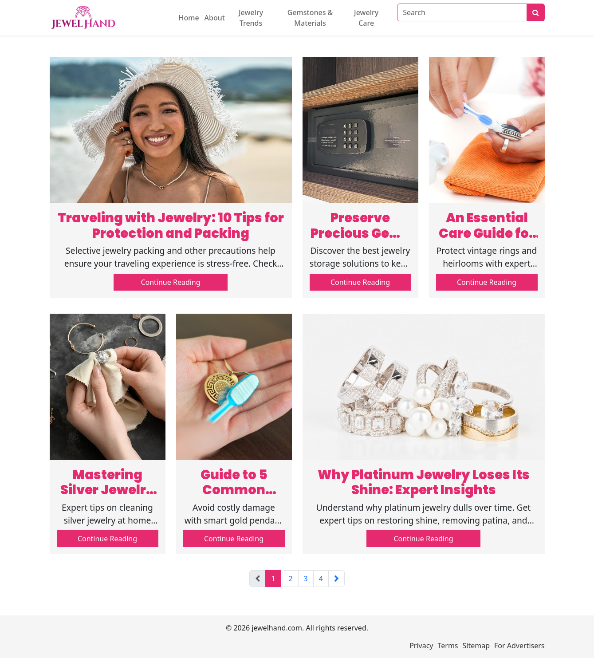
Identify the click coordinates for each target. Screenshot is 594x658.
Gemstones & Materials (310, 18)
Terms (448, 645)
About (215, 18)
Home (189, 18)
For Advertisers (519, 645)
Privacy (421, 645)
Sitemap (476, 645)
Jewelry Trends (251, 18)
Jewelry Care (366, 18)
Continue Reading (170, 282)
